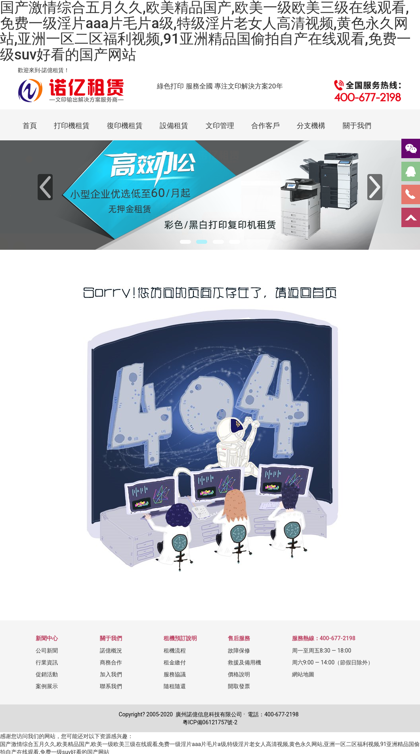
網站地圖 (303, 674)
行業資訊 (47, 662)
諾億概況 (111, 650)
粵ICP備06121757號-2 (210, 722)
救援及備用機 (244, 662)
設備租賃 (174, 125)
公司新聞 (47, 650)
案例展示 (47, 686)
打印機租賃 (72, 125)
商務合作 (111, 662)
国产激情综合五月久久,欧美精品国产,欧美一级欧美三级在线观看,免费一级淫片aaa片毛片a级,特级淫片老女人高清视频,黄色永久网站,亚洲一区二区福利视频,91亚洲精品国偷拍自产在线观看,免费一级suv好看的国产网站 (205, 31)
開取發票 (239, 686)
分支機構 (311, 125)
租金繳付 (175, 662)
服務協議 (175, 674)
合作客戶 (265, 125)
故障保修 (239, 650)
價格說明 (239, 674)
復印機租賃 (125, 125)
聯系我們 (111, 686)
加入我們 (111, 674)
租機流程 (175, 650)
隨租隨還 (175, 686)
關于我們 (357, 125)
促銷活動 (47, 674)
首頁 (30, 125)
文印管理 (220, 125)
